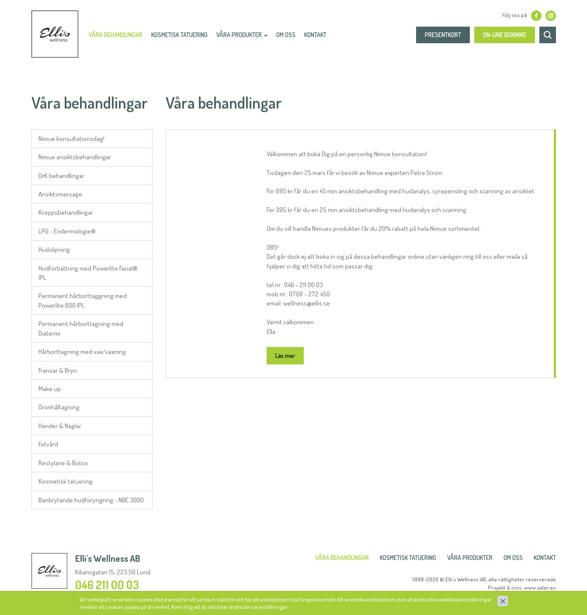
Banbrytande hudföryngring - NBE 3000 (91, 500)
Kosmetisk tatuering (65, 481)
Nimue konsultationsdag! (71, 138)
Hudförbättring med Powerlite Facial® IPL (88, 273)
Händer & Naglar (59, 426)
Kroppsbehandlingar (65, 212)
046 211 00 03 (107, 584)
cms (516, 587)
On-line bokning (504, 37)
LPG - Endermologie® (67, 231)
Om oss (289, 37)
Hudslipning (54, 249)
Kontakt (318, 37)
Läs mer (285, 355)
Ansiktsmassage (60, 194)
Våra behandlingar (119, 37)
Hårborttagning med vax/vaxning (82, 351)
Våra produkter (245, 37)
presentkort (443, 37)
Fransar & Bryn (57, 370)
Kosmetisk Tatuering (182, 37)
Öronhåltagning (59, 407)
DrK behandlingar (61, 176)
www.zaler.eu (540, 587)
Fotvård (48, 444)
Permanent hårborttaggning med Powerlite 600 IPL (82, 300)
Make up (49, 389)
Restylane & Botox (62, 463)
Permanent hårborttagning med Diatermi (80, 328)
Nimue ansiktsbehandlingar (74, 157)
